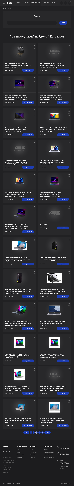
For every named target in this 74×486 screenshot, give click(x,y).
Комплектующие (34, 459)
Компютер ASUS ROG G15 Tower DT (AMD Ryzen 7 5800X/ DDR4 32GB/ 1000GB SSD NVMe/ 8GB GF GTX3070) (53, 259)
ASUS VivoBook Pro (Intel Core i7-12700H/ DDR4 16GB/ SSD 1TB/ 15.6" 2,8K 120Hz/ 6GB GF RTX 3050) (53, 129)
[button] (34, 45)
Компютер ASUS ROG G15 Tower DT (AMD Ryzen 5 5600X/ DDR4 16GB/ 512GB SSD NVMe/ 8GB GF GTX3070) (18, 291)
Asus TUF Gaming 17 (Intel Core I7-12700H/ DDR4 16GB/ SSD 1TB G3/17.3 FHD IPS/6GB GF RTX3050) (52, 65)
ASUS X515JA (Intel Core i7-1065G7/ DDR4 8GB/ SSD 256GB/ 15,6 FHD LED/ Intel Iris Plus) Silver (52, 420)
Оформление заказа (49, 457)
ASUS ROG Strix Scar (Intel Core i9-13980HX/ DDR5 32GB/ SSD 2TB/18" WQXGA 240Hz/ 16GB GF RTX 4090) (16, 226)
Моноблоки (33, 454)
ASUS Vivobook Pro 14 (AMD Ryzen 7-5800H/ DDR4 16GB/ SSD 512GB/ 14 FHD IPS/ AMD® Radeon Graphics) (17, 356)
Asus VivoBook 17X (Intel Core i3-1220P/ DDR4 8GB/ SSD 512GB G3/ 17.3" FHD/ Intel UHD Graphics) (52, 162)
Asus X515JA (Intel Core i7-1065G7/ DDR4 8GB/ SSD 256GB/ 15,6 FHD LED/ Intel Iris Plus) (18, 420)
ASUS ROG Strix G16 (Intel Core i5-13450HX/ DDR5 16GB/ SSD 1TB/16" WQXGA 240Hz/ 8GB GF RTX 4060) (51, 194)
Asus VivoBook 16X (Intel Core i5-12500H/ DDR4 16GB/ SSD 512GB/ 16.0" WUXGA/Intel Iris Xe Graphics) (18, 194)
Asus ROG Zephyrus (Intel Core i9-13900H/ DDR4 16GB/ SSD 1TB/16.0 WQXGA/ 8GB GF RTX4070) (16, 129)
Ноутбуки (32, 457)
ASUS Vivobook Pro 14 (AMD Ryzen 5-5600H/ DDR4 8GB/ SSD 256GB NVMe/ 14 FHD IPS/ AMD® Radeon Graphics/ (18, 323)
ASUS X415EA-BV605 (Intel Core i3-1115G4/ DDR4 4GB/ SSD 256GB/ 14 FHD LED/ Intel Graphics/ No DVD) (17, 259)
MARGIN (69, 483)
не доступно (28, 70)
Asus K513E (43, 225)
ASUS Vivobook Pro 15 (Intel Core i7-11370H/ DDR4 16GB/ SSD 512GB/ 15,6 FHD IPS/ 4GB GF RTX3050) (52, 356)
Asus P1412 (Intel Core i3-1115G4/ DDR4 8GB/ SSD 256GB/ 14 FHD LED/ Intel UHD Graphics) (52, 323)
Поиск (31, 449)
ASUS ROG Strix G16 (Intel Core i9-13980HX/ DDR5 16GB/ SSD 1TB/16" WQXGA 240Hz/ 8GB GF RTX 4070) (51, 97)
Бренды (54, 2)
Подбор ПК (46, 2)
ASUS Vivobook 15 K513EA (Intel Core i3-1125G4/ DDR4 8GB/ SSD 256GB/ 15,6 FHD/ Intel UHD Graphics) (17, 388)
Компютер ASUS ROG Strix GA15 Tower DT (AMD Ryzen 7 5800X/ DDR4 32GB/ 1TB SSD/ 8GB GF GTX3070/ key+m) (53, 388)
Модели (18, 2)
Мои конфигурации (49, 452)
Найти (63, 22)
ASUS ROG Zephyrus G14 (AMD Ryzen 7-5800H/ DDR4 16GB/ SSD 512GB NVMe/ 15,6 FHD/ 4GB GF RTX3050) (52, 291)
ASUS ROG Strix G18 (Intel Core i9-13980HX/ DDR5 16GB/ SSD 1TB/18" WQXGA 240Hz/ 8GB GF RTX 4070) (16, 97)
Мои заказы (47, 449)
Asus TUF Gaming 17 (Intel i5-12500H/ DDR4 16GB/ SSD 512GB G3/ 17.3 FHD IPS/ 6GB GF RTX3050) (18, 65)
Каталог (26, 2)
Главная (5, 8)
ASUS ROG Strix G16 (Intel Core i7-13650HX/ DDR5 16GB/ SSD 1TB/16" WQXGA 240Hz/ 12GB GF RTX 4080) (16, 162)
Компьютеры (33, 452)
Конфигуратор (35, 2)
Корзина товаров (48, 454)
